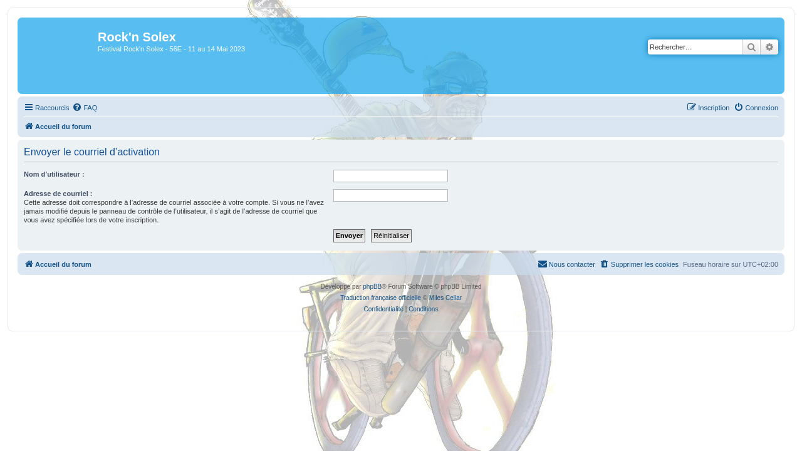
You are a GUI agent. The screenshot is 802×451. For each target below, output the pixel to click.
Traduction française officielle (380, 297)
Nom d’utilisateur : (46, 174)
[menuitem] (77, 107)
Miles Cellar (445, 297)
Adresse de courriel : (50, 193)
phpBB (372, 286)
